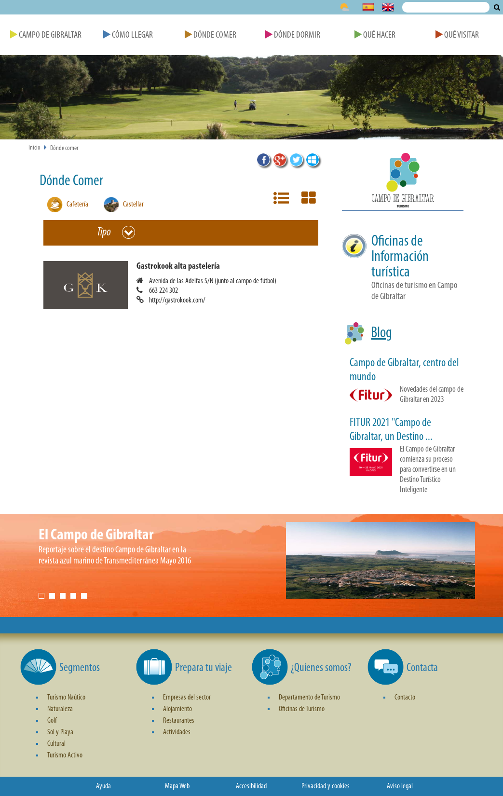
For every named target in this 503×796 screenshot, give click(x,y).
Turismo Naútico (66, 697)
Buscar (497, 7)
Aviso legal (400, 786)
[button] (185, 285)
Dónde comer (64, 148)
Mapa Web (177, 786)
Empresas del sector (187, 697)
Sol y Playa (60, 732)
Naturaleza (60, 709)
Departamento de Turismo (309, 697)
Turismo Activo (64, 755)
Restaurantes (178, 721)
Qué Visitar (457, 35)
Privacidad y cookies (325, 786)
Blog (381, 333)
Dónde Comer (210, 35)
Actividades (176, 732)
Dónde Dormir (292, 35)
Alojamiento (177, 709)
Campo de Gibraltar (46, 35)
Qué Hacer (374, 35)
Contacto (404, 697)
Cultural (56, 744)
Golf (52, 721)
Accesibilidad (251, 786)
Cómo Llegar (128, 35)
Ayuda (103, 786)
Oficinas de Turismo (302, 709)
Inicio (34, 147)
